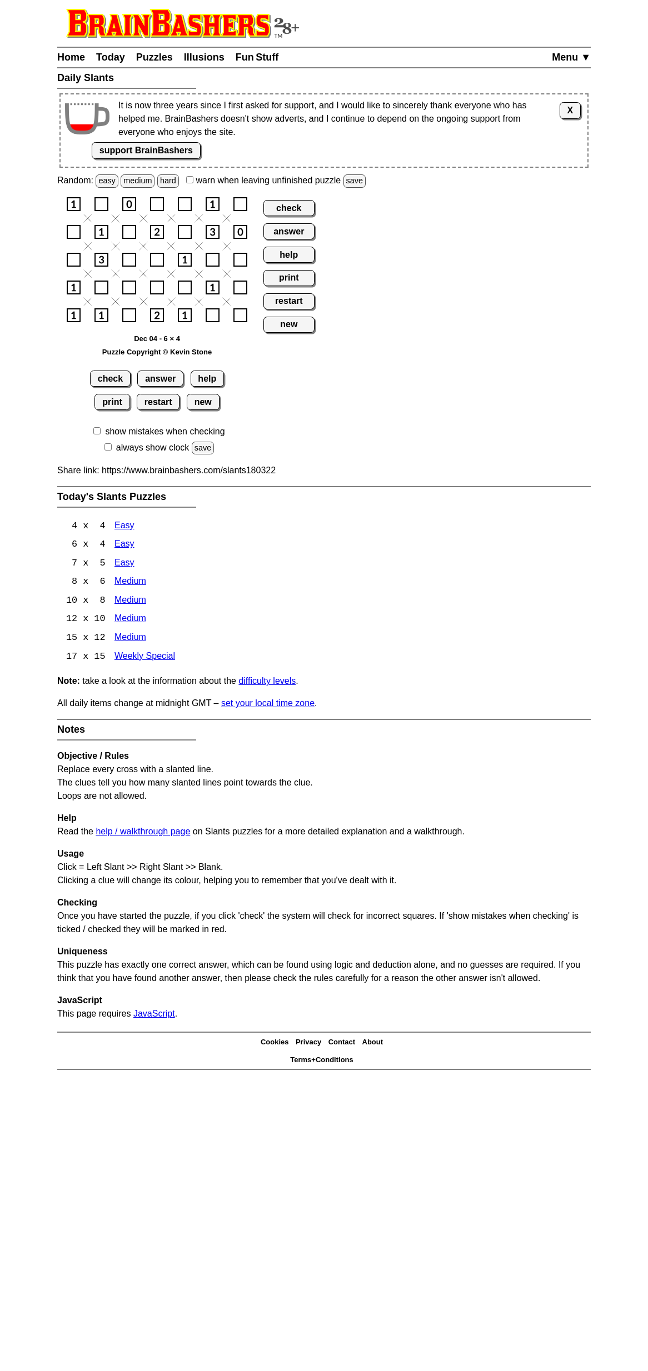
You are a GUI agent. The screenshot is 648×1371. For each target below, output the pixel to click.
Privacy (308, 1043)
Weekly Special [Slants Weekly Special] (144, 658)
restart (158, 402)
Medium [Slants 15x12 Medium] (130, 639)
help (207, 378)
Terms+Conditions (321, 1061)
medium (137, 180)
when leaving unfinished (276, 180)
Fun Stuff (257, 57)
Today (110, 57)
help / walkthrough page (143, 833)
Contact (341, 1043)
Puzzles (154, 57)
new (203, 402)
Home (71, 57)
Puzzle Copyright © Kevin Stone (157, 352)
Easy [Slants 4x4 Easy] (124, 526)
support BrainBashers (146, 150)
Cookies (275, 1043)
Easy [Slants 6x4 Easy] (124, 545)
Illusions (204, 57)
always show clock (153, 447)
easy (106, 180)
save (354, 180)
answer (160, 378)
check (110, 378)
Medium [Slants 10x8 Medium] (130, 602)
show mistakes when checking (165, 431)
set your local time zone (268, 705)
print (112, 402)
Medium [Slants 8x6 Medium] (130, 583)
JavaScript (154, 1015)
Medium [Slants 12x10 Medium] (130, 621)
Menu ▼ (571, 57)
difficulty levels (267, 683)
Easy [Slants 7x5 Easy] (124, 564)
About (372, 1043)
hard (168, 180)
